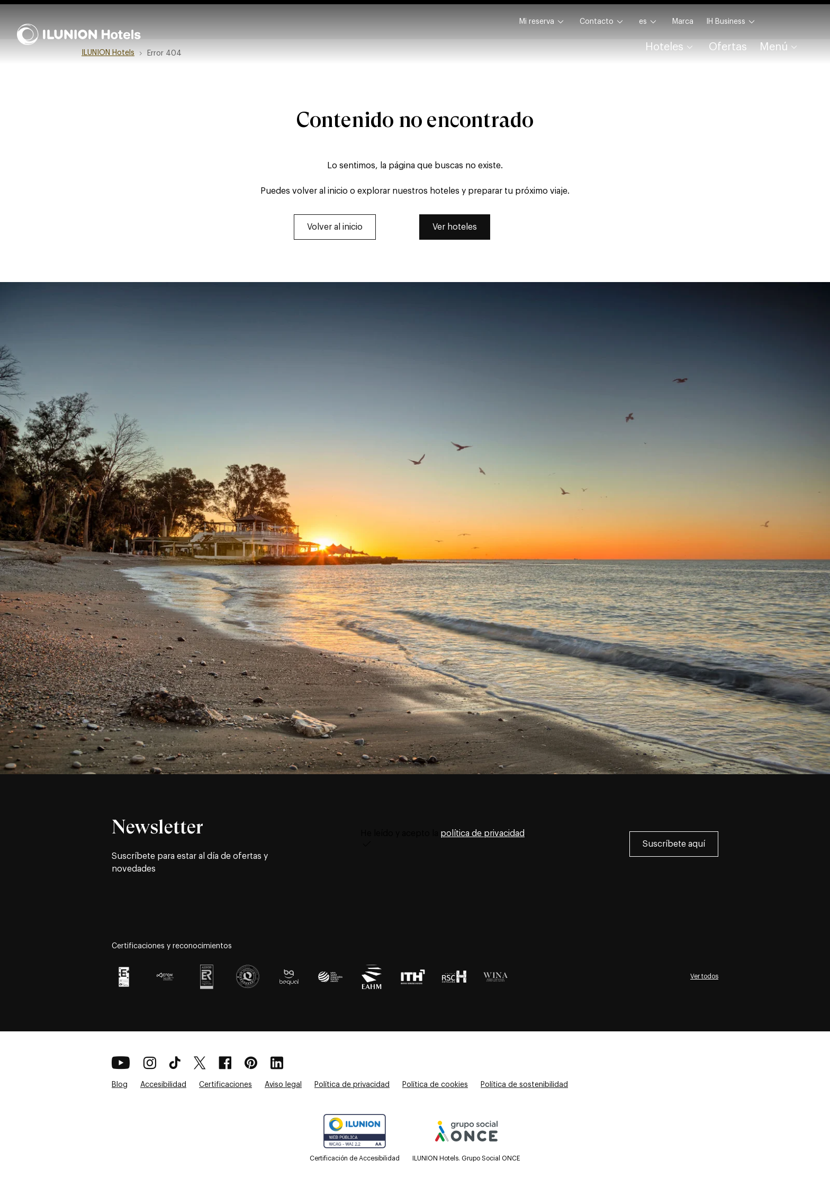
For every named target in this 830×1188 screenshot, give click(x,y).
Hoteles (670, 47)
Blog (120, 1085)
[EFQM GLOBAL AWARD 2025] (165, 977)
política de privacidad (482, 833)
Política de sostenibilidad (524, 1085)
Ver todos (704, 976)
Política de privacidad (352, 1085)
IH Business (732, 22)
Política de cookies (435, 1085)
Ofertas (728, 47)
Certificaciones (225, 1085)
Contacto (603, 22)
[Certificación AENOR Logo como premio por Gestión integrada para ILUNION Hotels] (206, 977)
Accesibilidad (163, 1085)
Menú (780, 47)
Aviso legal (283, 1085)
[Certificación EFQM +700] (124, 977)
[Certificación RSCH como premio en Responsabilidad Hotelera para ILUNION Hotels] (454, 977)
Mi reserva (543, 22)
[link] (335, 227)
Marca (682, 21)
